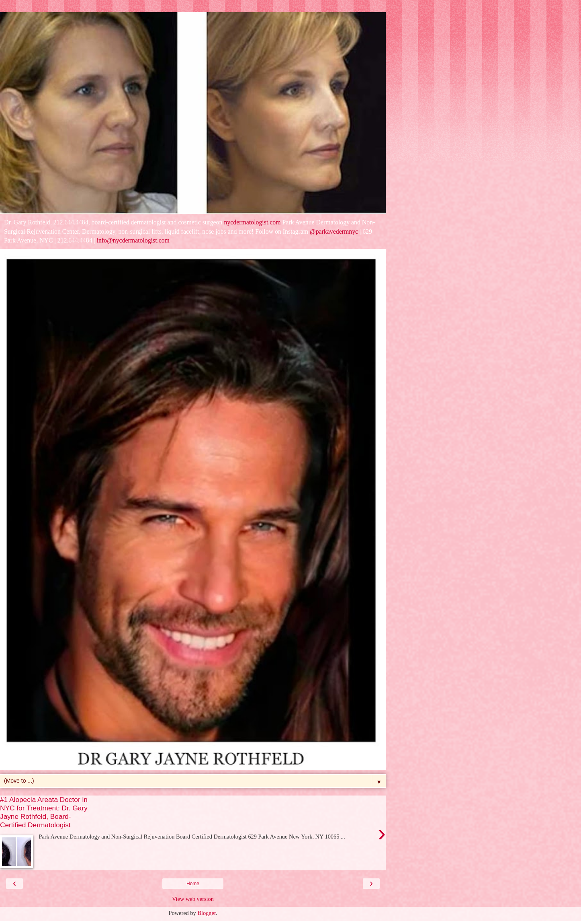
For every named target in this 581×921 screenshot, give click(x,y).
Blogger (206, 913)
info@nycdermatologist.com (133, 240)
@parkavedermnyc (334, 231)
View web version (193, 899)
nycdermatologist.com (252, 222)
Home (192, 883)
